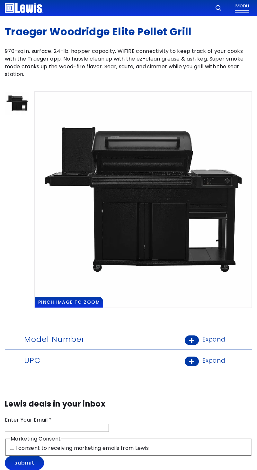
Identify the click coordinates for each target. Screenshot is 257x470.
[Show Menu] (242, 8)
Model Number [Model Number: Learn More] (128, 339)
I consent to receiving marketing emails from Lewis (81, 448)
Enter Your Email (28, 420)
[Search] (218, 8)
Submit (24, 462)
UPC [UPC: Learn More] (128, 360)
